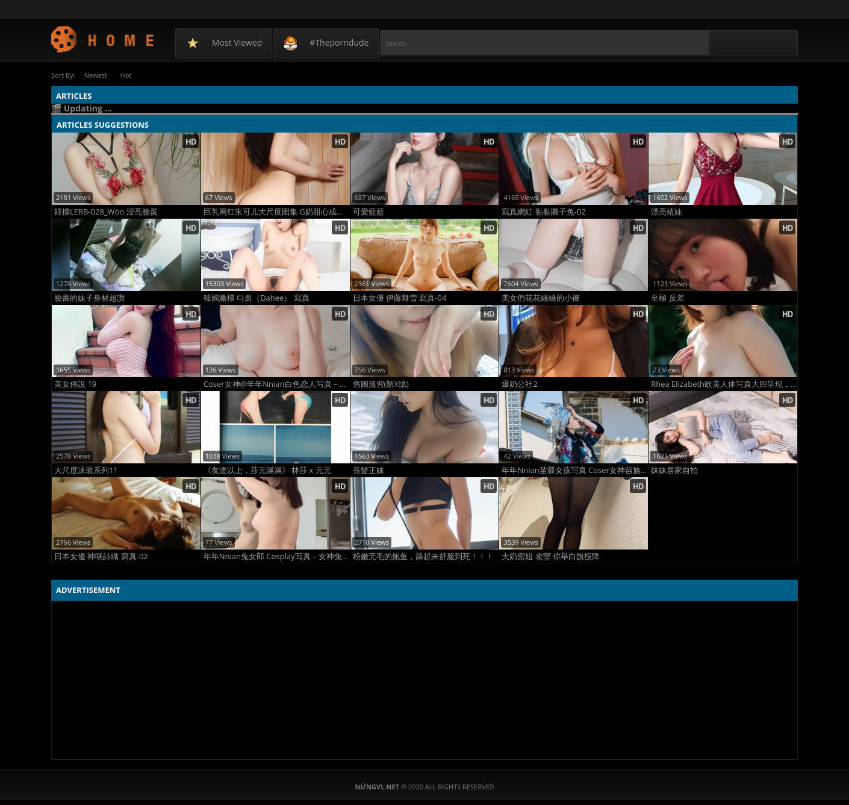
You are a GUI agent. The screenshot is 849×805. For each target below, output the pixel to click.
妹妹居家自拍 (674, 470)
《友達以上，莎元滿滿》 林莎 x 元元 (267, 470)
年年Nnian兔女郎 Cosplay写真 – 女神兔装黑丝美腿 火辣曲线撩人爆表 (277, 556)
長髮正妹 (368, 470)
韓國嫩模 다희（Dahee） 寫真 (256, 297)
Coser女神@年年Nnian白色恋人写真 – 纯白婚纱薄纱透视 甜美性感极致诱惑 (277, 383)
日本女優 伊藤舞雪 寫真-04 (400, 297)
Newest (96, 75)
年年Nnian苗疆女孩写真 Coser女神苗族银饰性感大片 (575, 470)
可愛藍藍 (368, 211)
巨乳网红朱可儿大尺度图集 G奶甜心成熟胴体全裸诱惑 (277, 211)
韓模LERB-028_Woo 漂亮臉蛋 (106, 211)
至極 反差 (667, 297)
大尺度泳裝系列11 (86, 470)
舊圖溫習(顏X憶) (381, 383)
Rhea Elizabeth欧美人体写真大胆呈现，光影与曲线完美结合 (724, 383)
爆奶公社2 (519, 383)
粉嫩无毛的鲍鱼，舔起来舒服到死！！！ (423, 556)
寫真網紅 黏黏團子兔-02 (543, 211)
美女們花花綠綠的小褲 (541, 297)
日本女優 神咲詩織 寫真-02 (101, 556)
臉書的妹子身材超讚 (89, 297)
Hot (129, 75)
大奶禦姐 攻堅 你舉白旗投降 (551, 556)
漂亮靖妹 (666, 211)
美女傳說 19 (75, 383)
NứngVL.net (103, 38)
